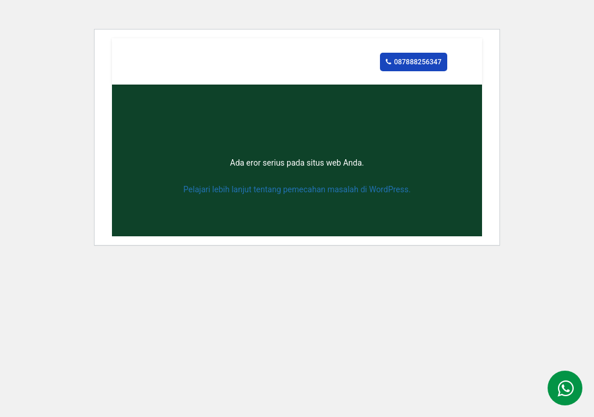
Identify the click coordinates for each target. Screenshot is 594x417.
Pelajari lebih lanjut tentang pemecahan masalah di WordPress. (297, 189)
